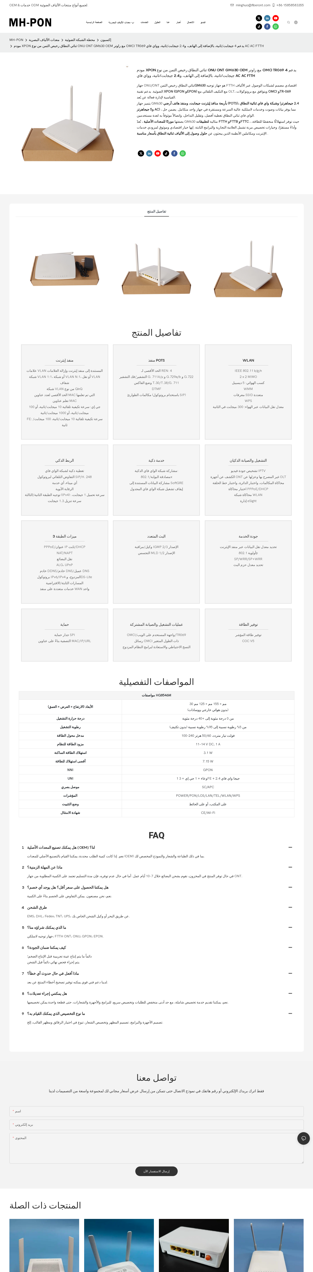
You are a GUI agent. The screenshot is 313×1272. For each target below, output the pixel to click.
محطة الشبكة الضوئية (80, 40)
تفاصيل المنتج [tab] (156, 211)
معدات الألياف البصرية (44, 40)
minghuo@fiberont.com (250, 5)
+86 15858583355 (288, 5)
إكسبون (105, 40)
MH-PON (16, 40)
